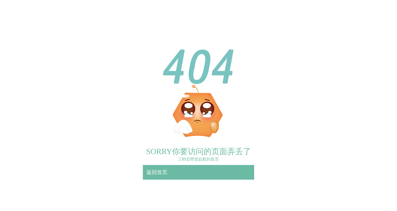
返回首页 (156, 172)
